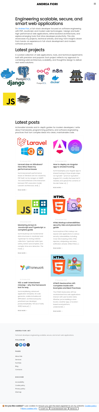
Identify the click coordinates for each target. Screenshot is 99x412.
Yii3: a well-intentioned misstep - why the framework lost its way (32, 285)
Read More (22, 190)
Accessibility (19, 382)
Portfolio (18, 363)
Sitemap (18, 392)
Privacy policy (20, 389)
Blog (16, 366)
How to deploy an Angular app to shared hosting (65, 165)
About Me (18, 356)
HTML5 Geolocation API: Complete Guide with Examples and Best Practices (67, 285)
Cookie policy (20, 385)
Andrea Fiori (23, 28)
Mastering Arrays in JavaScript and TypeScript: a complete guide (31, 227)
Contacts (18, 370)
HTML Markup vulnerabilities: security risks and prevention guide (67, 225)
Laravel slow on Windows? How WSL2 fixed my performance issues (30, 166)
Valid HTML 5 (57, 407)
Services (18, 360)
